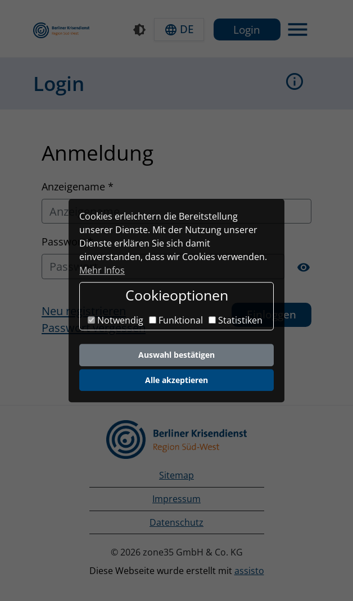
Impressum (176, 499)
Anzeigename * (78, 186)
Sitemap (176, 475)
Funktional (176, 321)
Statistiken (236, 321)
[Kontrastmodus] (139, 29)
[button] (179, 29)
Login (246, 29)
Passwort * (67, 241)
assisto (249, 570)
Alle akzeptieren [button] (176, 380)
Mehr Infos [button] (102, 270)
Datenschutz (176, 522)
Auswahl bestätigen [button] (176, 354)
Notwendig (115, 321)
